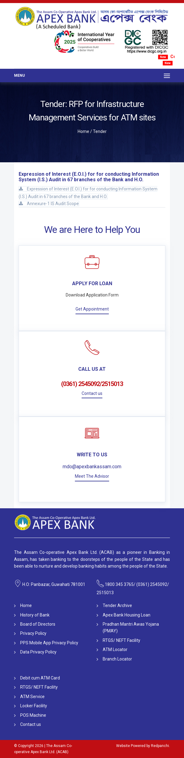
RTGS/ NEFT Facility (121, 640)
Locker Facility (33, 705)
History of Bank (35, 615)
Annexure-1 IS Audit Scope (49, 203)
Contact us (92, 393)
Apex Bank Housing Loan (126, 615)
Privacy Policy (33, 633)
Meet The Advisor (92, 476)
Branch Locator (117, 659)
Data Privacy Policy (38, 651)
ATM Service (32, 696)
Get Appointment (92, 309)
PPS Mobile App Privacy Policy (49, 642)
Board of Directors (37, 624)
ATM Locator (115, 649)
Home (83, 131)
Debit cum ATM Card (40, 677)
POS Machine (33, 715)
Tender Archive (117, 605)
